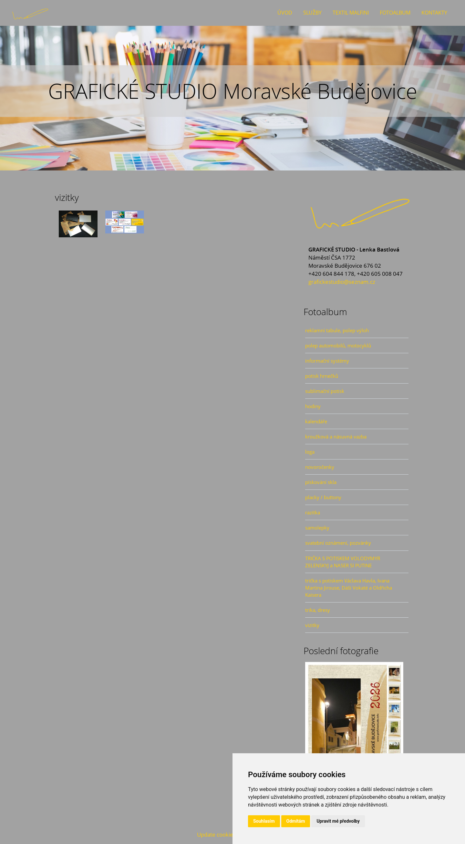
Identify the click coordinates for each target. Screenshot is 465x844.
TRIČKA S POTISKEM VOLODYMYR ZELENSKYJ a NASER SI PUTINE (342, 562)
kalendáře (316, 421)
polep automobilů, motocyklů (338, 345)
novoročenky (319, 467)
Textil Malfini (351, 12)
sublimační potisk (324, 391)
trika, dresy (317, 610)
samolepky (317, 527)
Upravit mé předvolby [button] (337, 821)
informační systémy (327, 360)
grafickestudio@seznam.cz (341, 281)
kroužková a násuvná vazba (336, 436)
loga (310, 451)
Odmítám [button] (295, 821)
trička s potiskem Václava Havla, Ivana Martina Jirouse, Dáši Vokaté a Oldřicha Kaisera (348, 587)
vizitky (312, 625)
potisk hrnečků (321, 376)
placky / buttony (323, 497)
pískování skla (320, 482)
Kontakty (434, 12)
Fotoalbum (395, 12)
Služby (312, 12)
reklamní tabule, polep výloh (337, 330)
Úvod (284, 12)
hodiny (313, 406)
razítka (312, 512)
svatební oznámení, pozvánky (338, 543)
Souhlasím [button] (264, 821)
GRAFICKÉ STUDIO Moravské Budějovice (232, 91)
